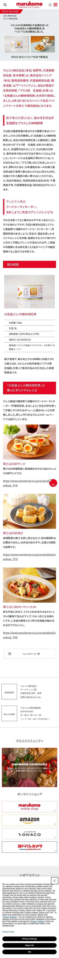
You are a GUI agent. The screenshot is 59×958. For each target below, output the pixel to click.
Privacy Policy (8, 932)
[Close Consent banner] (54, 880)
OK (29, 952)
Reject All (29, 945)
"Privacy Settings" (9, 917)
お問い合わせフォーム (30, 697)
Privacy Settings (29, 939)
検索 (5, 4)
